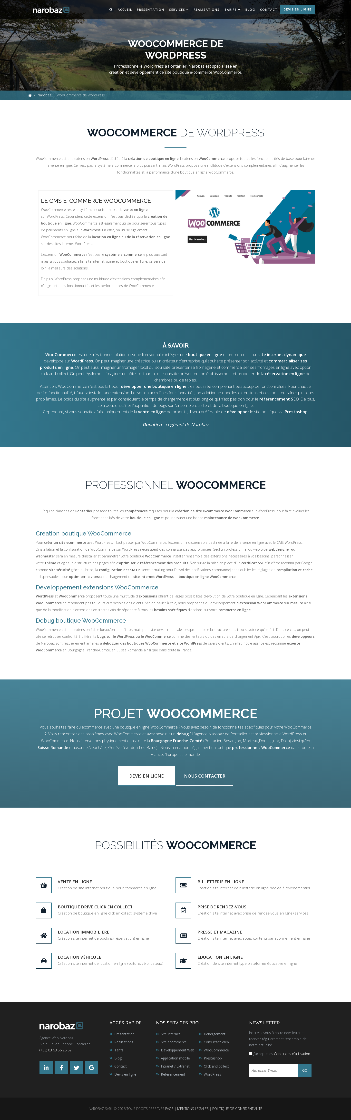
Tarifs (230, 10)
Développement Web (177, 1050)
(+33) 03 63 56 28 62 (55, 1050)
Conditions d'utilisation (292, 1053)
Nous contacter (204, 776)
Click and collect (216, 1066)
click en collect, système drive (132, 913)
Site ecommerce (174, 1042)
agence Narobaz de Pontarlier (221, 734)
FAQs (169, 1108)
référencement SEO (279, 399)
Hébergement (214, 1034)
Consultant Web (216, 1042)
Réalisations (207, 10)
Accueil (125, 10)
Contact (268, 10)
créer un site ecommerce (65, 542)
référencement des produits (164, 563)
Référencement (173, 1074)
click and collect (54, 373)
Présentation (150, 10)
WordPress (63, 279)
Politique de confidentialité (237, 1108)
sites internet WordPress (73, 243)
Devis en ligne (297, 9)
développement (222, 603)
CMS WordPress (289, 542)
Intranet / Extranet (175, 1066)
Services (177, 10)
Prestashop (296, 411)
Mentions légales (193, 1108)
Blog (250, 10)
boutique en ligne (133, 261)
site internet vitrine (100, 261)
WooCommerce (216, 1050)
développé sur (68, 361)
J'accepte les (282, 1053)
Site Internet (170, 1034)
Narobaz (44, 95)
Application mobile (175, 1058)
